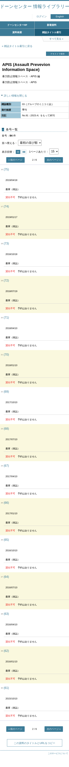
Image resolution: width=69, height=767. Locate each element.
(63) (6, 613)
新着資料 (51, 25)
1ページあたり (37, 151)
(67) (6, 465)
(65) (6, 539)
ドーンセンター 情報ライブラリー (34, 6)
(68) (6, 428)
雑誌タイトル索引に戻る (18, 46)
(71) (6, 317)
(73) (6, 243)
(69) (6, 391)
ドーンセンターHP (17, 25)
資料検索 (17, 32)
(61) (6, 687)
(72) (6, 280)
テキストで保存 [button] (57, 54)
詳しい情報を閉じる (15, 95)
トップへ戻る (62, 756)
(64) (6, 576)
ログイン (41, 16)
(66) (6, 502)
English (60, 16)
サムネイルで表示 (24, 152)
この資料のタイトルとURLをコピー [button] (34, 743)
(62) (6, 650)
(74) (6, 206)
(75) (6, 169)
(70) (6, 354)
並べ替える (8, 142)
